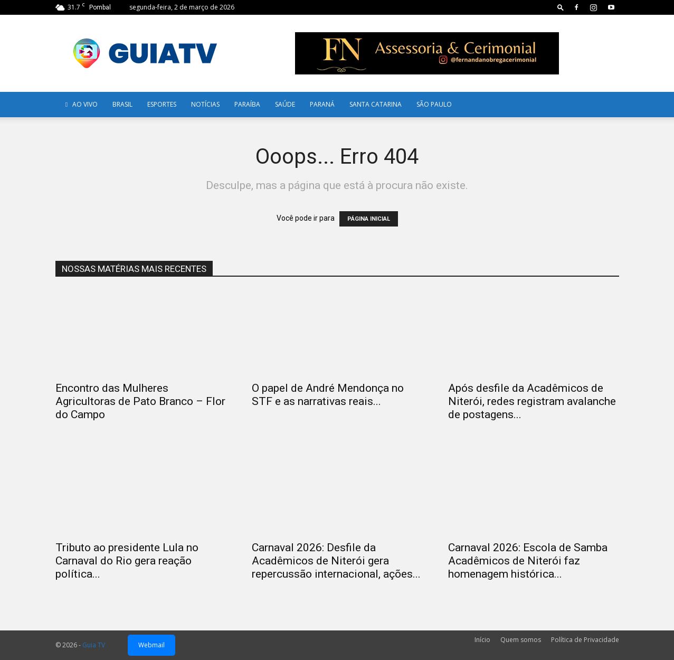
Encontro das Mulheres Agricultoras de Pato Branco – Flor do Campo (140, 401)
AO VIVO (80, 104)
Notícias (205, 104)
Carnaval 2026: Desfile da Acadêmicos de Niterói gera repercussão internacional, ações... (336, 560)
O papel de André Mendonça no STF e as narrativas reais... (328, 395)
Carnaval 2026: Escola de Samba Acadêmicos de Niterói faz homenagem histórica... (527, 560)
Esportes (161, 104)
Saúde (285, 104)
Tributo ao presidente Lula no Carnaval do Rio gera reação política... (126, 560)
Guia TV (93, 644)
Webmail (151, 644)
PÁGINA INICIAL (368, 218)
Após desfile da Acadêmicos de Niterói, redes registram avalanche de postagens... (532, 401)
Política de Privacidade (585, 639)
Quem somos (520, 639)
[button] (560, 7)
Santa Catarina (375, 104)
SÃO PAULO (434, 104)
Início (482, 639)
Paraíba (247, 104)
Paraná (322, 104)
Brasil (122, 104)
